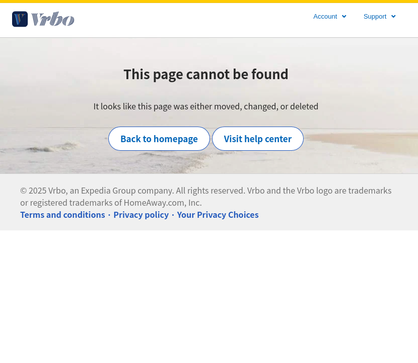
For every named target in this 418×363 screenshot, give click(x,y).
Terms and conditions (62, 214)
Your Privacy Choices (218, 214)
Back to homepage (159, 138)
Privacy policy (141, 214)
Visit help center (258, 138)
